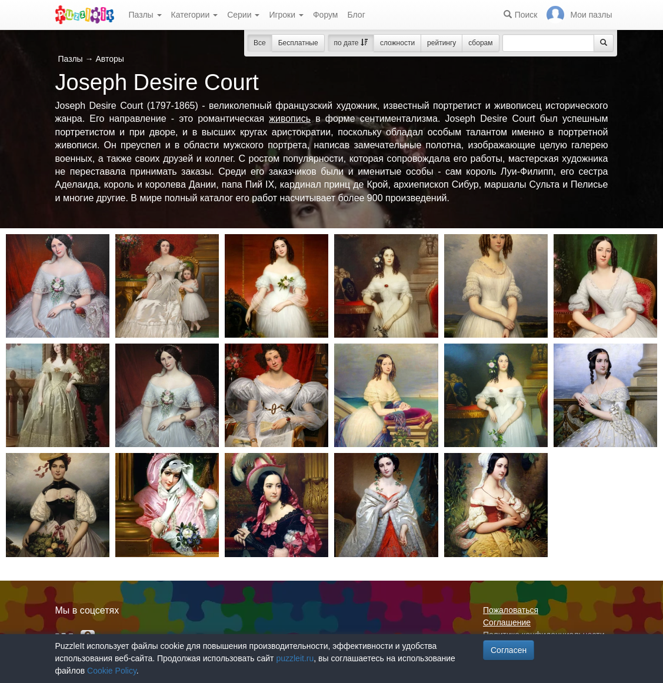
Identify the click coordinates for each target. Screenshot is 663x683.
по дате (351, 43)
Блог (356, 14)
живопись (290, 119)
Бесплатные (298, 43)
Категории (194, 14)
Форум (325, 14)
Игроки (286, 14)
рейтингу (441, 43)
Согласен (509, 650)
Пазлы (145, 14)
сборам (480, 43)
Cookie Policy (111, 670)
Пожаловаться (510, 610)
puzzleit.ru (295, 658)
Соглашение (507, 622)
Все (260, 43)
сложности (397, 43)
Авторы (109, 59)
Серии (243, 14)
